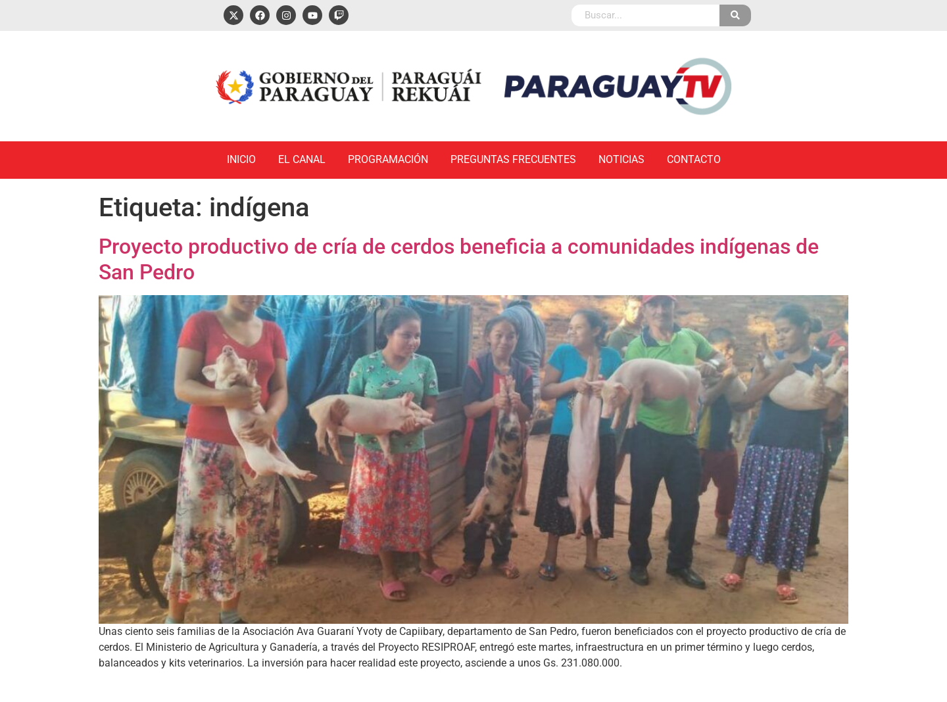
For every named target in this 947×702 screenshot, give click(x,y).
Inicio (241, 159)
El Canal (302, 159)
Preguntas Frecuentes (513, 159)
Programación (388, 159)
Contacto (694, 159)
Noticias (621, 159)
